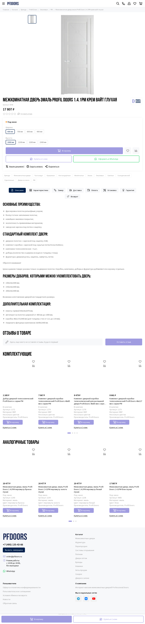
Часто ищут (38, 175)
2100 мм (21, 142)
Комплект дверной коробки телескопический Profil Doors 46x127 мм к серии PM (125, 401)
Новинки (79, 566)
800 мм (30, 131)
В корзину (13, 422)
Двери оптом (81, 558)
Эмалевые (44, 10)
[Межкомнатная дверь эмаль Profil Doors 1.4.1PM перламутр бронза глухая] (19, 464)
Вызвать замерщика (14, 550)
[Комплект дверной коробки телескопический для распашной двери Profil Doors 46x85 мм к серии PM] (90, 376)
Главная (6, 10)
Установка (109, 190)
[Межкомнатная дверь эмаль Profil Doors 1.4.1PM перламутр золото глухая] (54, 464)
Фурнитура (80, 542)
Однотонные (9, 180)
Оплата (92, 190)
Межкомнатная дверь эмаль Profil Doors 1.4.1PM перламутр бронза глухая (17, 489)
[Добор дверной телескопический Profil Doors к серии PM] (19, 376)
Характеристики (38, 190)
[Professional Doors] (13, 3)
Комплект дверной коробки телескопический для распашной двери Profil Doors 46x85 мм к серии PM (89, 401)
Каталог (15, 10)
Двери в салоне (82, 578)
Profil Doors (33, 10)
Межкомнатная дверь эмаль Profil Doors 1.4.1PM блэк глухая (124, 488)
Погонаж (79, 554)
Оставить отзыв (124, 342)
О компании (80, 583)
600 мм (10, 131)
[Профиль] (129, 3)
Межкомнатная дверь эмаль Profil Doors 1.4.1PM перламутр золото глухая (53, 489)
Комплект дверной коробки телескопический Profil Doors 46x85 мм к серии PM (54, 401)
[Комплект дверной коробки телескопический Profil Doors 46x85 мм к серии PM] (54, 376)
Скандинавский (124, 175)
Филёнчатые (79, 175)
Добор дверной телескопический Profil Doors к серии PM (18, 399)
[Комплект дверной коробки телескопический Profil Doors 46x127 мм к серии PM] (125, 376)
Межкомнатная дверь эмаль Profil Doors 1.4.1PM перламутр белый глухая (88, 489)
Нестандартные (64, 175)
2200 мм (32, 142)
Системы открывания (84, 550)
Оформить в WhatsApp (106, 159)
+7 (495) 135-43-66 (13, 544)
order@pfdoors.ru (14, 556)
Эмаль (90, 175)
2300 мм (43, 142)
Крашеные (51, 175)
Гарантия (128, 190)
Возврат (72, 196)
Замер (58, 190)
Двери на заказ (23, 180)
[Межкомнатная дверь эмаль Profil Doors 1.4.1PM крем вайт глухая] (77, 54)
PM (52, 10)
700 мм (20, 131)
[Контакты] (123, 3)
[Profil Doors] (136, 101)
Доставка (75, 190)
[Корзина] (141, 3)
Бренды (23, 10)
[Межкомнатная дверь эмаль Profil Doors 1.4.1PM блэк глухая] (125, 464)
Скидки (78, 574)
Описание (17, 190)
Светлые (110, 175)
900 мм (39, 131)
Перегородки (81, 546)
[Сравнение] (136, 150)
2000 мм (10, 142)
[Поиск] (118, 3)
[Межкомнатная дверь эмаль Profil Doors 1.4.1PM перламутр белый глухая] (90, 464)
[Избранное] (135, 3)
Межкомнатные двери (22, 175)
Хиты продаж (81, 570)
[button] (69, 433)
